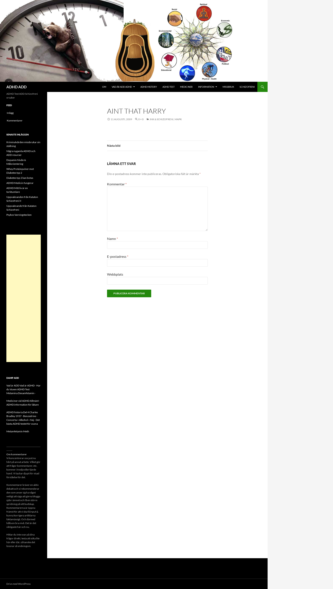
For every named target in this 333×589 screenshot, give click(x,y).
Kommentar (117, 184)
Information (206, 86)
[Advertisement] (23, 298)
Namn (112, 239)
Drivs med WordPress (18, 583)
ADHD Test (168, 86)
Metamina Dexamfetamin (20, 393)
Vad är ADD (12, 385)
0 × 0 (141, 119)
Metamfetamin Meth (17, 431)
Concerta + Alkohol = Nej (20, 419)
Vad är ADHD (27, 385)
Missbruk (228, 86)
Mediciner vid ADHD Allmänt (22, 400)
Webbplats (115, 274)
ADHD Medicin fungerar (20, 183)
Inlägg (10, 112)
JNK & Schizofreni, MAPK (166, 119)
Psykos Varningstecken (19, 214)
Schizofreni (247, 86)
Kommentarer (15, 120)
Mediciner (186, 86)
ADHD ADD (16, 87)
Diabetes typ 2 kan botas (19, 177)
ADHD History (148, 86)
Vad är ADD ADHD (122, 86)
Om (104, 86)
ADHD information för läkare (22, 404)
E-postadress (117, 256)
